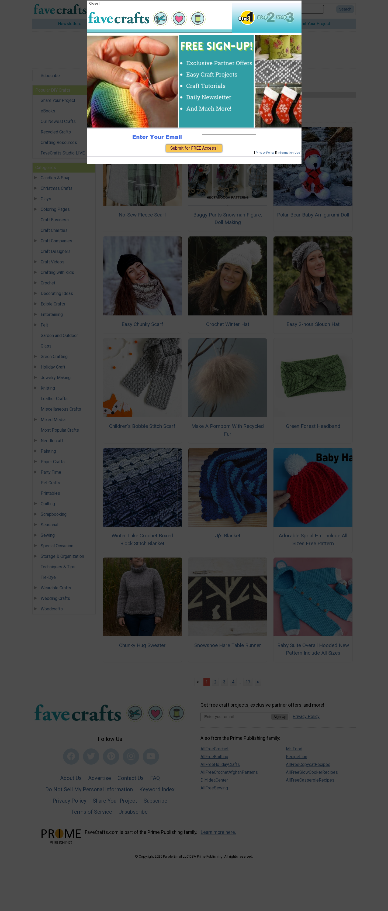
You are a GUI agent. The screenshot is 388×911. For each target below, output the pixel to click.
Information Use (289, 152)
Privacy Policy (265, 152)
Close (93, 3)
